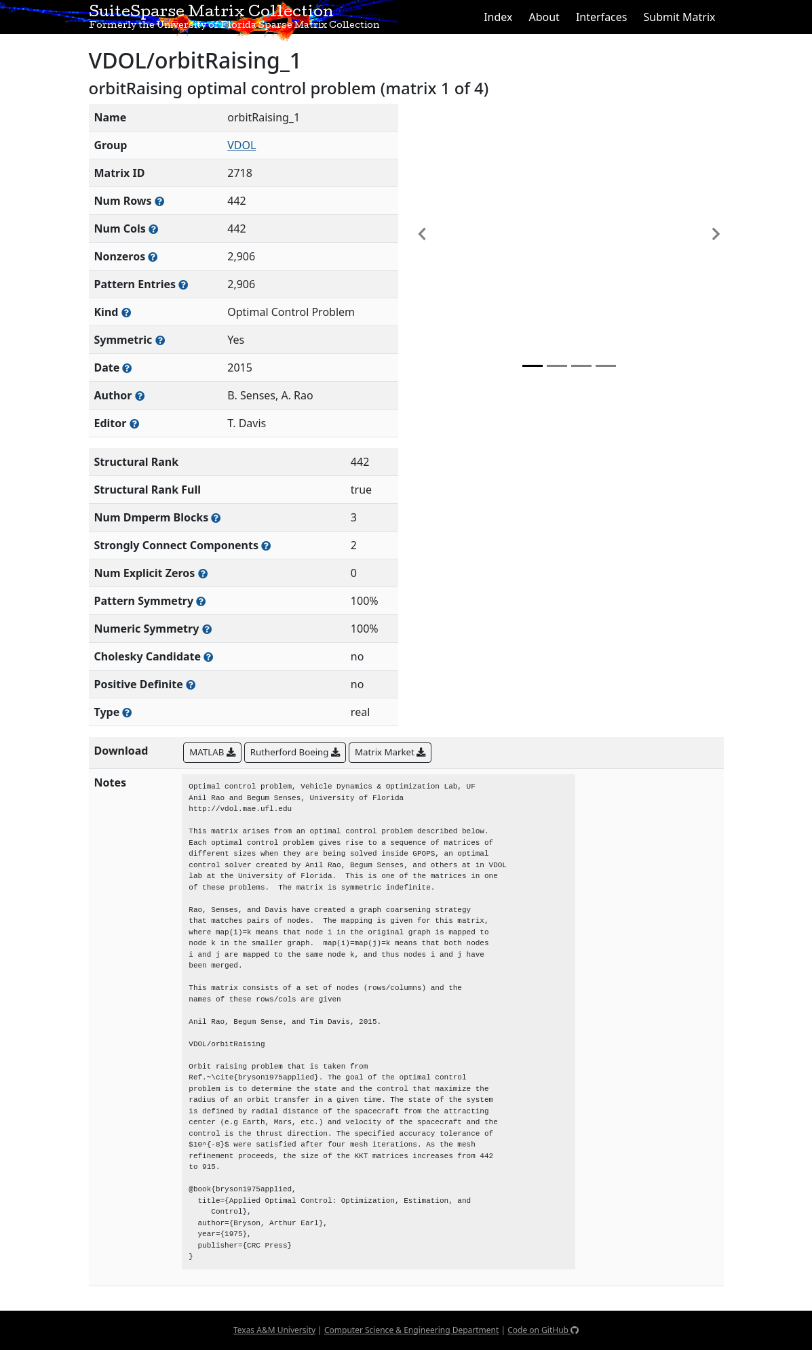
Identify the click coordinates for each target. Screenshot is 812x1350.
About (543, 16)
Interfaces (601, 16)
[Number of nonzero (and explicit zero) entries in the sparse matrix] (183, 284)
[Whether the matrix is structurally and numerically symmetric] (160, 340)
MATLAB (212, 752)
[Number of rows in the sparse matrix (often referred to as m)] (159, 201)
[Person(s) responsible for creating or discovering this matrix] (139, 395)
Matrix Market (390, 752)
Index (498, 16)
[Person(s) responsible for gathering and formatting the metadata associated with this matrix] (134, 423)
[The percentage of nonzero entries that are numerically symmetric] (207, 628)
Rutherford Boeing (295, 752)
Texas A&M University (274, 1330)
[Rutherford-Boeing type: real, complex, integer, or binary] (127, 712)
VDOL (241, 145)
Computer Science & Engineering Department (411, 1330)
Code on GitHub (543, 1330)
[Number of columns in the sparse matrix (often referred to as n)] (153, 228)
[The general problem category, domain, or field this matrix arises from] (126, 312)
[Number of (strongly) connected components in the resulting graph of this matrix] (266, 545)
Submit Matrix (679, 16)
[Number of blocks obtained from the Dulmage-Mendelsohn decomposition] (215, 517)
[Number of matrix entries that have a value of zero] (203, 573)
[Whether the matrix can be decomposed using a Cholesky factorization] (208, 656)
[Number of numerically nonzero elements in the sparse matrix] (152, 256)
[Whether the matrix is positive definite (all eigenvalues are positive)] (190, 684)
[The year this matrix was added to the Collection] (127, 367)
